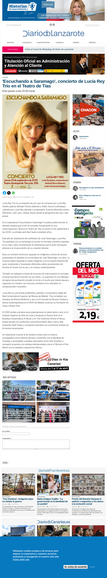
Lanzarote (26, 42)
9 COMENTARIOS (84, 506)
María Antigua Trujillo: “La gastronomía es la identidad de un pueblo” (52, 501)
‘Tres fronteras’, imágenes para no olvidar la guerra (17, 500)
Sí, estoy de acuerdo (75, 567)
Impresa (92, 42)
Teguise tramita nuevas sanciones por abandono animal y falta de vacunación (53, 396)
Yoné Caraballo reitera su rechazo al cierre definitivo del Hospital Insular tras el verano (18, 396)
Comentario (6, 438)
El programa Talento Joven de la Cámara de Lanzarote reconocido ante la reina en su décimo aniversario (52, 416)
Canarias (60, 42)
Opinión (76, 42)
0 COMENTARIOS (19, 197)
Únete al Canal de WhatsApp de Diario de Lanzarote (49, 49)
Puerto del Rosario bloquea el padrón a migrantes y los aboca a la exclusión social (87, 501)
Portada (10, 42)
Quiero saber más (21, 559)
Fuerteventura (43, 42)
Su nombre (6, 431)
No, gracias (92, 566)
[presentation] (18, 456)
